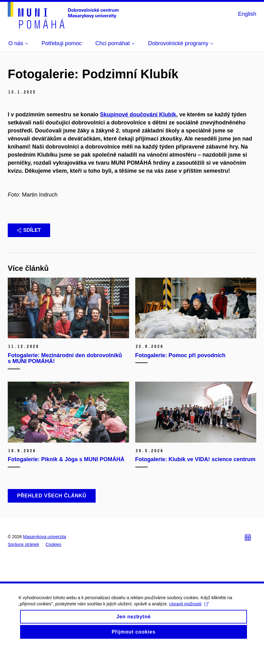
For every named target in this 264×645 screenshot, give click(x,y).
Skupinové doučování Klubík (138, 114)
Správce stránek (23, 544)
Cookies (53, 544)
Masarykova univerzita (44, 536)
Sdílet (29, 230)
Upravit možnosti (189, 607)
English (247, 14)
